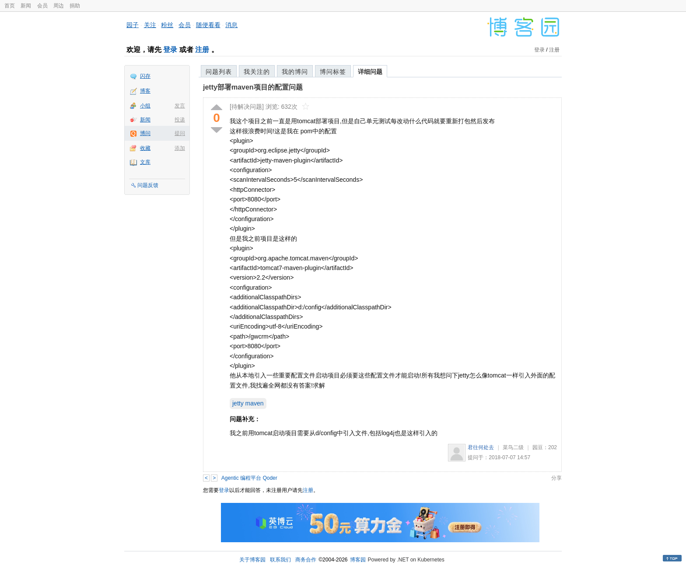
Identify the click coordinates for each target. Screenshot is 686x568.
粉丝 (167, 24)
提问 (180, 133)
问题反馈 (147, 185)
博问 (145, 133)
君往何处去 (481, 447)
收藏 (145, 148)
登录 (170, 49)
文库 (145, 162)
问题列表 (219, 71)
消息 (231, 24)
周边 (58, 6)
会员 (42, 6)
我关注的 (257, 71)
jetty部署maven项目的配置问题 (253, 87)
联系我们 (280, 560)
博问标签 (333, 71)
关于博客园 (252, 560)
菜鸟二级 (513, 447)
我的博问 (295, 71)
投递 (180, 120)
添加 (180, 148)
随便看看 (208, 24)
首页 (9, 6)
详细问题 (370, 71)
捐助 (75, 6)
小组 (145, 106)
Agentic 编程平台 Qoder (249, 478)
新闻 (26, 6)
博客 (145, 91)
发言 (180, 106)
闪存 (145, 76)
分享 (556, 478)
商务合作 (305, 560)
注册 (202, 49)
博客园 (358, 560)
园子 (132, 24)
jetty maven (248, 403)
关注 (150, 24)
